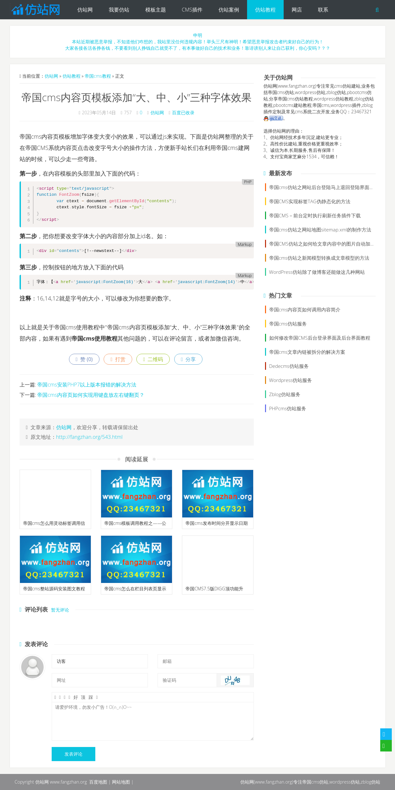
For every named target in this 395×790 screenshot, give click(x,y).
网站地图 (121, 782)
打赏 (117, 359)
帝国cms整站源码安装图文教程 (54, 589)
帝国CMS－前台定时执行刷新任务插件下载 (315, 215)
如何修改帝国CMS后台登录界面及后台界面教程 (319, 337)
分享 (188, 359)
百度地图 (98, 782)
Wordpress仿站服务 (290, 380)
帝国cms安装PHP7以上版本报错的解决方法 (86, 384)
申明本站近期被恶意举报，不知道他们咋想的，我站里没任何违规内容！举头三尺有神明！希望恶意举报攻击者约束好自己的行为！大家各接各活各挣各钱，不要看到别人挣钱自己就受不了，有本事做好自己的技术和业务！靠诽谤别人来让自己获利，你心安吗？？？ (197, 41)
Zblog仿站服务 (285, 394)
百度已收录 (183, 112)
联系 (323, 9)
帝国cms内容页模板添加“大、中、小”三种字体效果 (136, 97)
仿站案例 (229, 9)
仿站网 (85, 9)
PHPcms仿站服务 (287, 408)
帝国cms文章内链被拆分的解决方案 (307, 352)
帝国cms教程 (98, 76)
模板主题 (155, 9)
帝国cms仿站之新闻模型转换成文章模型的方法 (319, 258)
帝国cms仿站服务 (288, 323)
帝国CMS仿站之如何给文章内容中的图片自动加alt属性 (327, 243)
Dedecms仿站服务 (289, 366)
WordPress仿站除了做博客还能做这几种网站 (317, 272)
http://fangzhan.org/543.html (89, 436)
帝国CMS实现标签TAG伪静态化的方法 (309, 201)
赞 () (84, 359)
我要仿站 (119, 9)
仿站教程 (265, 9)
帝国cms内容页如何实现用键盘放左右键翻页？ (90, 394)
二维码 (153, 359)
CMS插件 (192, 9)
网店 (297, 9)
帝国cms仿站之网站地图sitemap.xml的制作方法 (320, 229)
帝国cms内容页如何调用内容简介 (304, 309)
